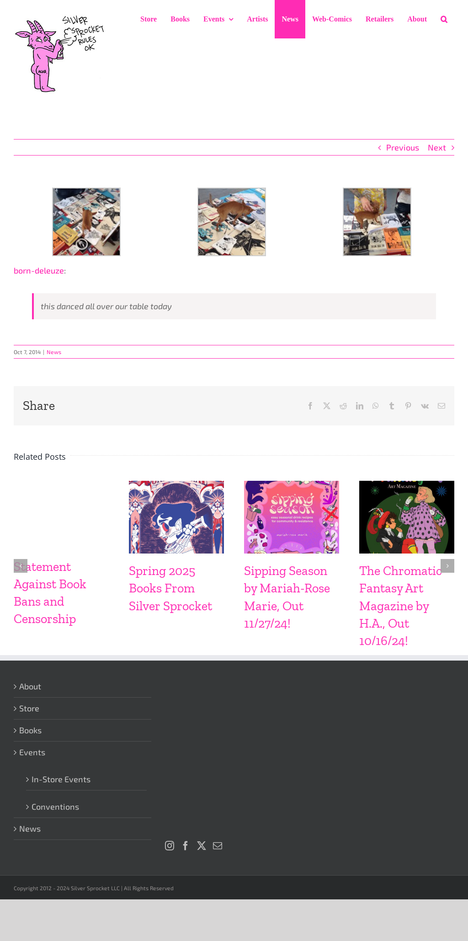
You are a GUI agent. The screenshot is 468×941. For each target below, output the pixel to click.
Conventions (55, 806)
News (54, 352)
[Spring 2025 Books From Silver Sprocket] (176, 486)
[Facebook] (185, 845)
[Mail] (217, 845)
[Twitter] (201, 845)
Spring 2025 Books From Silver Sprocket (170, 588)
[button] (444, 19)
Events (32, 752)
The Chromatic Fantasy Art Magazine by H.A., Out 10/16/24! (400, 605)
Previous (402, 147)
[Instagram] (169, 845)
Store (29, 708)
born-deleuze (39, 270)
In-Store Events (61, 779)
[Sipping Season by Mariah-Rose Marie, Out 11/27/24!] (291, 486)
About (30, 686)
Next (437, 147)
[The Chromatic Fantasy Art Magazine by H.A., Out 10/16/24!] (406, 486)
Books (30, 730)
